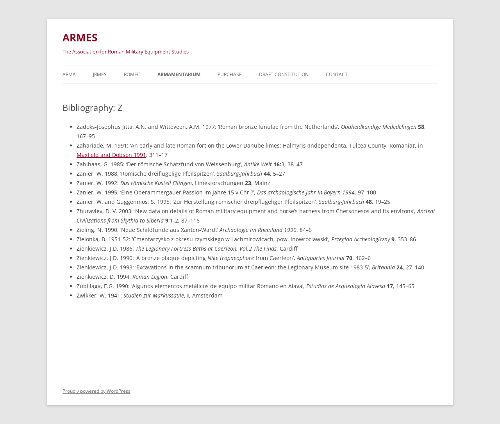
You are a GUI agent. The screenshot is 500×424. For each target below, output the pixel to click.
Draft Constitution (284, 74)
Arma (69, 74)
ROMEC (132, 74)
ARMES (79, 37)
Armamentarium (178, 74)
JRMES (100, 74)
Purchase (230, 74)
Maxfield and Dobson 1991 (111, 155)
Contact (337, 74)
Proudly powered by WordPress (96, 391)
